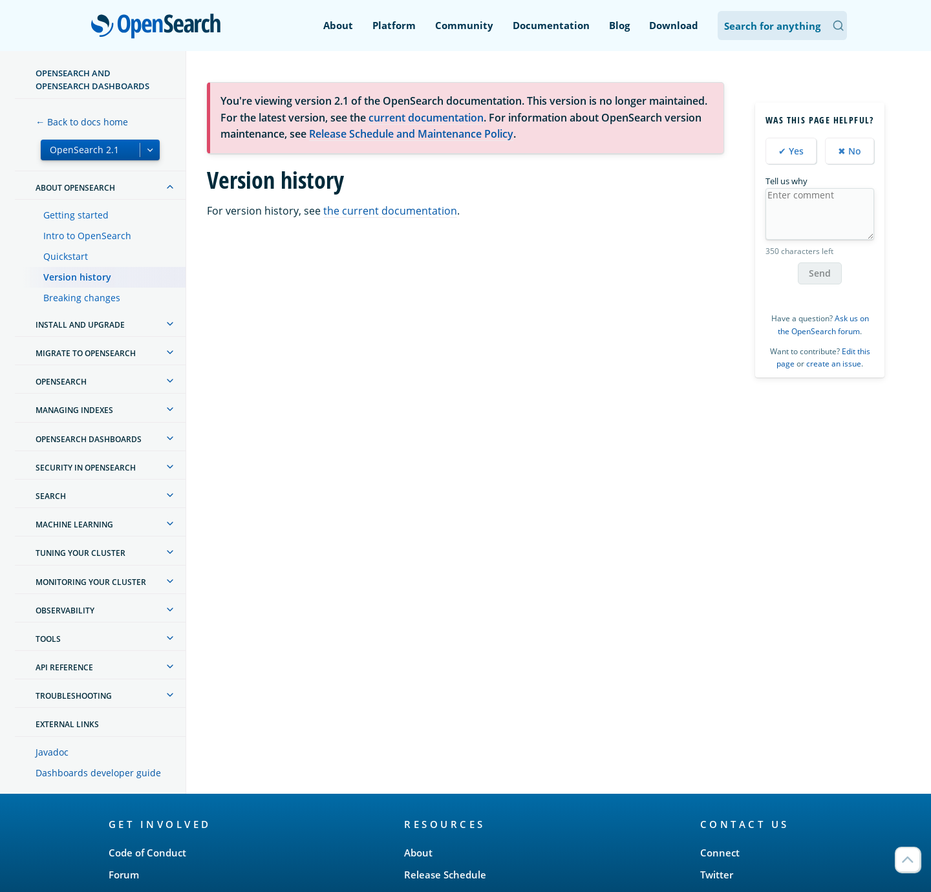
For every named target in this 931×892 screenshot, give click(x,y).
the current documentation (390, 211)
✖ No (849, 151)
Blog (619, 25)
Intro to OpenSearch (87, 235)
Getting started (76, 215)
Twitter (716, 874)
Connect (720, 852)
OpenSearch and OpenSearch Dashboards (92, 79)
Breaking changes (81, 298)
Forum (124, 874)
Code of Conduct (147, 852)
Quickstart (65, 256)
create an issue (833, 363)
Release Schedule (445, 874)
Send (820, 273)
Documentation (551, 25)
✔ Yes (791, 151)
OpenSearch (159, 27)
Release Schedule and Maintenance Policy (411, 134)
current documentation (426, 118)
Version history (77, 277)
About (338, 25)
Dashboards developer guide (98, 773)
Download (673, 25)
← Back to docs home (82, 122)
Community (464, 25)
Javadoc (52, 752)
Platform (394, 25)
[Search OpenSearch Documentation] (782, 25)
